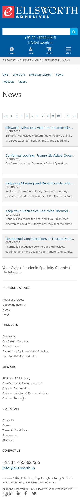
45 (68, 116)
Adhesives (9, 336)
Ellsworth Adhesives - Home (21, 60)
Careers (7, 425)
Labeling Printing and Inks (19, 356)
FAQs (6, 314)
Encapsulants (11, 346)
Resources (52, 60)
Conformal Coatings (15, 341)
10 (58, 116)
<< (6, 116)
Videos (22, 81)
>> (74, 116)
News (66, 60)
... (63, 116)
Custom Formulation (15, 388)
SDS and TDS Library (16, 378)
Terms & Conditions (15, 430)
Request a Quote (13, 299)
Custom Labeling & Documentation (25, 393)
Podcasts (8, 81)
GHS (5, 74)
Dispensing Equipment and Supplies (25, 351)
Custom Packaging (14, 398)
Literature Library (40, 74)
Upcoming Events (13, 304)
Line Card (18, 74)
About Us (8, 420)
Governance (10, 435)
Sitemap (7, 440)
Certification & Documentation (22, 383)
